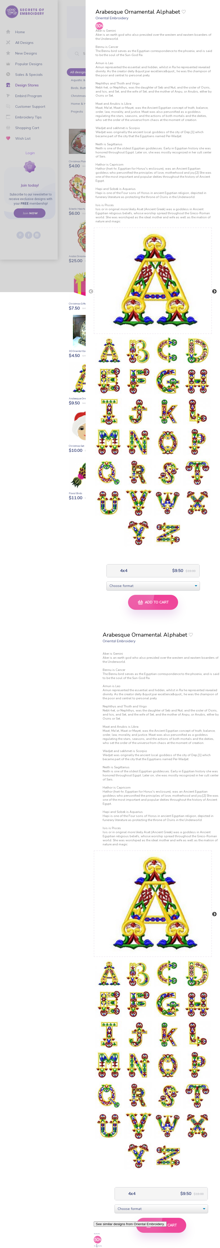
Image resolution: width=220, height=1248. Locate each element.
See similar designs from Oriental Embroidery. (130, 1224)
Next (214, 291)
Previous (90, 291)
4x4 (123, 570)
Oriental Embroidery (112, 18)
